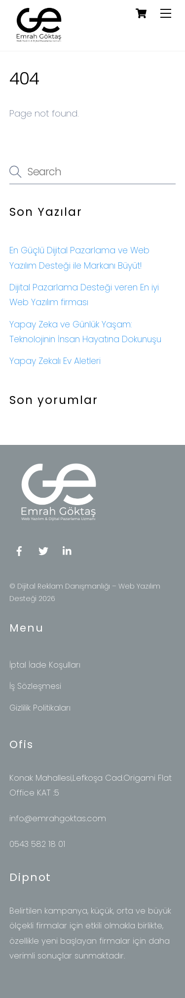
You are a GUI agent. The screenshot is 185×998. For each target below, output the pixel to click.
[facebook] (19, 550)
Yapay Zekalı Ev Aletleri (55, 361)
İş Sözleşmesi (35, 686)
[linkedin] (67, 550)
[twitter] (43, 550)
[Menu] (166, 13)
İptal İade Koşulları (44, 665)
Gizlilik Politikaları (40, 708)
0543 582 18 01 (37, 844)
